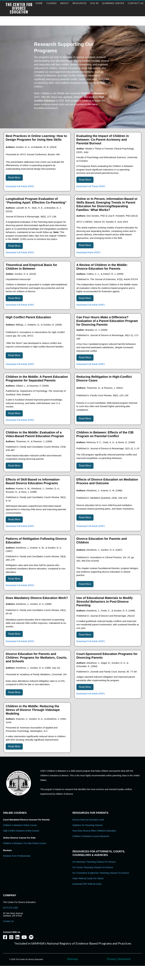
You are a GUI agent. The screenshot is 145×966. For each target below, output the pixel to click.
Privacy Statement (119, 959)
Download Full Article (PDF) (20, 186)
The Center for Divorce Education (19, 8)
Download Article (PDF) (88, 252)
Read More (14, 177)
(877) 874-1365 (10, 907)
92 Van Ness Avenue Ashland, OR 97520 (13, 914)
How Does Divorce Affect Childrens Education (94, 830)
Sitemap (72, 959)
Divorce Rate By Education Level (88, 819)
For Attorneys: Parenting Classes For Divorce (94, 862)
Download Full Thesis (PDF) (90, 186)
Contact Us (8, 921)
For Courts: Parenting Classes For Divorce (93, 867)
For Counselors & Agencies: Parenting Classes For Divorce (101, 873)
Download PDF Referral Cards (87, 884)
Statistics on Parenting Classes (88, 825)
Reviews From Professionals (16, 856)
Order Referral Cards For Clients (88, 878)
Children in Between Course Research (91, 836)
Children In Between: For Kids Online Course (24, 843)
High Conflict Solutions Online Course (21, 830)
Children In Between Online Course (20, 825)
